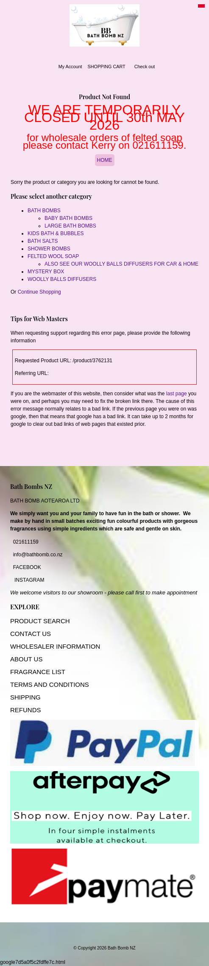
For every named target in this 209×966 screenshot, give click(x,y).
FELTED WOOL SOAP (53, 256)
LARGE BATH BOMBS (70, 226)
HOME (104, 160)
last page (176, 394)
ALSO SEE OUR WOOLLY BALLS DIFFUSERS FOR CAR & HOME (121, 264)
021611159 (26, 542)
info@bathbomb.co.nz (38, 555)
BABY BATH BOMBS (68, 218)
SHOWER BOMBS (49, 249)
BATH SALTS (43, 241)
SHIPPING (25, 697)
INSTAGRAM (29, 580)
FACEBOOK (27, 567)
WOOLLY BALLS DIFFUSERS (62, 279)
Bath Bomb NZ (122, 948)
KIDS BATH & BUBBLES (56, 233)
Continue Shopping (39, 292)
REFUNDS (25, 709)
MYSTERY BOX (46, 272)
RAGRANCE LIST (39, 671)
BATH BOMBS (44, 211)
